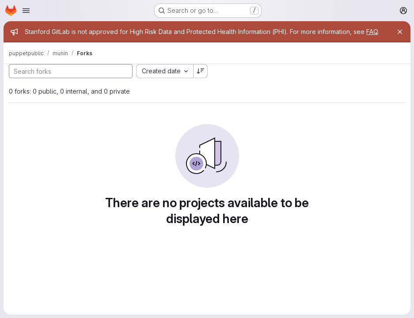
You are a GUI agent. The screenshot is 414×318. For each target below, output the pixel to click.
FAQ (372, 31)
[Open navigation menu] (26, 11)
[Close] (400, 31)
